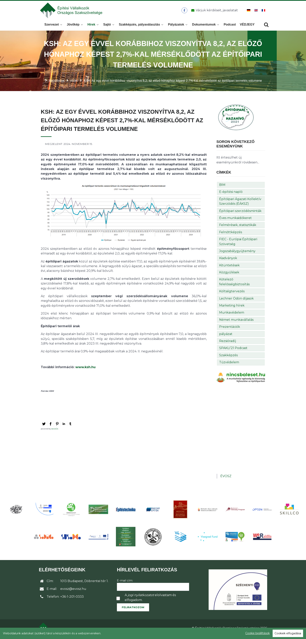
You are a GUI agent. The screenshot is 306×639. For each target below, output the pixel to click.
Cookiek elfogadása (288, 633)
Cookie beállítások (257, 633)
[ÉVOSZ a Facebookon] (184, 11)
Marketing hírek (232, 307)
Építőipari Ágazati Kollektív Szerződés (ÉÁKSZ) (240, 203)
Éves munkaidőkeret (235, 220)
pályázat (225, 336)
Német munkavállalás (236, 322)
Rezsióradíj (227, 343)
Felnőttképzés (230, 234)
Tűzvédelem (229, 364)
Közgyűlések (229, 274)
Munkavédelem (231, 315)
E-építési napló (231, 194)
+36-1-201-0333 (72, 599)
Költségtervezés (232, 293)
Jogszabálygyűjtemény (237, 253)
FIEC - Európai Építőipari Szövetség (238, 243)
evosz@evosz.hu (73, 591)
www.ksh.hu (85, 369)
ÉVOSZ (225, 478)
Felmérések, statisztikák (237, 227)
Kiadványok (228, 260)
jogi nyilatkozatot (141, 597)
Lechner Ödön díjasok (236, 300)
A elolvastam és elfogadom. (150, 599)
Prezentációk (229, 329)
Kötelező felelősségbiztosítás (234, 284)
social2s (54, 431)
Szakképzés (228, 357)
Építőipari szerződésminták (240, 213)
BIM (222, 187)
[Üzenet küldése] (214, 11)
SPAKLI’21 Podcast (233, 350)
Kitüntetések (229, 267)
